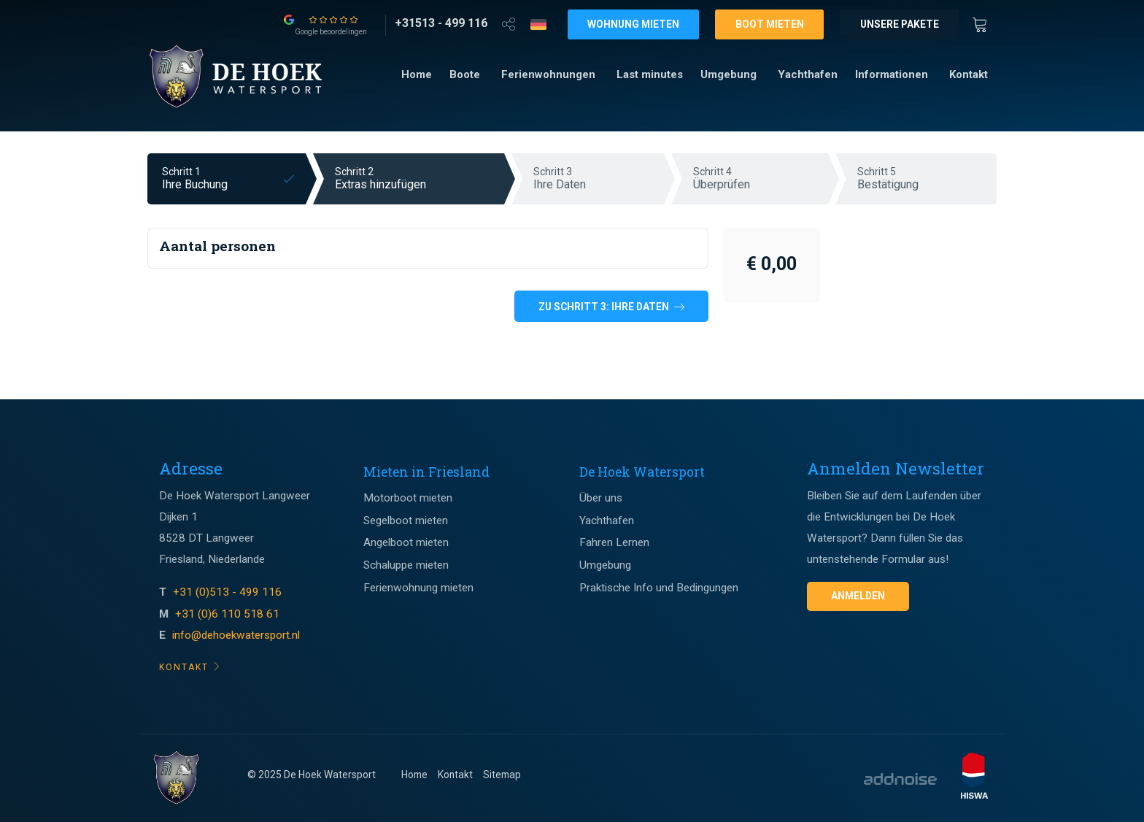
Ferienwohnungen (548, 74)
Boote (464, 74)
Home (416, 74)
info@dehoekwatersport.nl (236, 635)
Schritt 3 (598, 178)
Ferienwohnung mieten (418, 587)
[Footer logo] (176, 778)
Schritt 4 (760, 178)
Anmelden (858, 596)
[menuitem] (417, 74)
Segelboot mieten (405, 520)
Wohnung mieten (633, 24)
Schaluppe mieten (406, 565)
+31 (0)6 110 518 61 (227, 614)
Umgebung (728, 74)
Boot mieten (769, 24)
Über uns (600, 497)
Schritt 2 (419, 178)
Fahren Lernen (614, 542)
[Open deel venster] (508, 23)
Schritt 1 (234, 178)
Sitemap (502, 774)
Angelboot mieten (406, 542)
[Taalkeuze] (538, 24)
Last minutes (650, 74)
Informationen (891, 74)
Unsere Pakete (899, 24)
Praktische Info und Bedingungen (658, 587)
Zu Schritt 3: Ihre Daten (611, 306)
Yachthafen (808, 74)
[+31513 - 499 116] (441, 23)
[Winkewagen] (984, 23)
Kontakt (968, 74)
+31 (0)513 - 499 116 (229, 592)
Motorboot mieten (407, 497)
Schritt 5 (927, 178)
